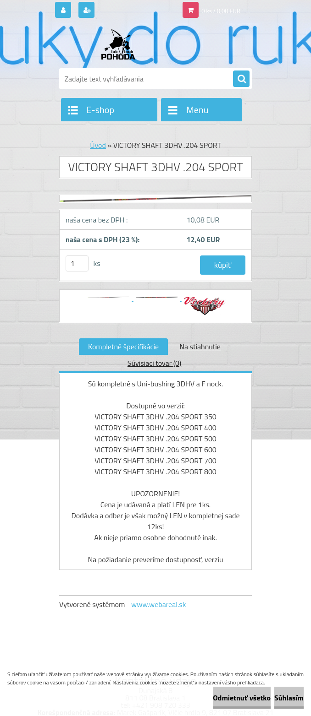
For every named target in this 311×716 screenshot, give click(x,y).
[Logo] (122, 44)
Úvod (98, 145)
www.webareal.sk (158, 604)
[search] (241, 79)
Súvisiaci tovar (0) (154, 363)
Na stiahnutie (200, 346)
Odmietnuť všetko (242, 697)
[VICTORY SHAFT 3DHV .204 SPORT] (155, 202)
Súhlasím (289, 697)
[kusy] (77, 263)
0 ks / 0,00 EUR (220, 11)
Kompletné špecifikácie (123, 346)
